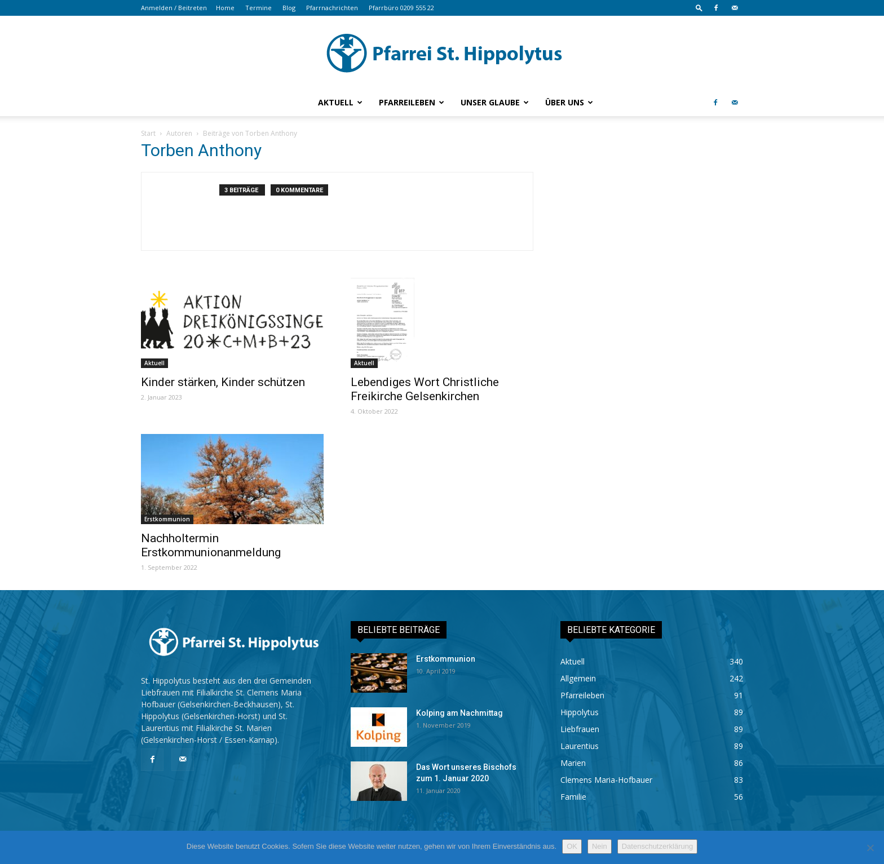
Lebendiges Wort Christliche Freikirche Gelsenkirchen (425, 389)
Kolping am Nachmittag (459, 712)
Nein (599, 846)
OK (572, 846)
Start (148, 133)
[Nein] (870, 847)
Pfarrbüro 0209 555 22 (401, 7)
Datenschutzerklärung (657, 846)
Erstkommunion (167, 519)
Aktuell (340, 102)
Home (225, 7)
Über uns (569, 102)
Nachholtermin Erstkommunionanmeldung (211, 545)
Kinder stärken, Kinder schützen (223, 382)
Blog (288, 7)
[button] (699, 7)
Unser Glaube (495, 102)
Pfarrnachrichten (332, 7)
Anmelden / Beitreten (174, 7)
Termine (258, 7)
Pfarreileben (411, 102)
